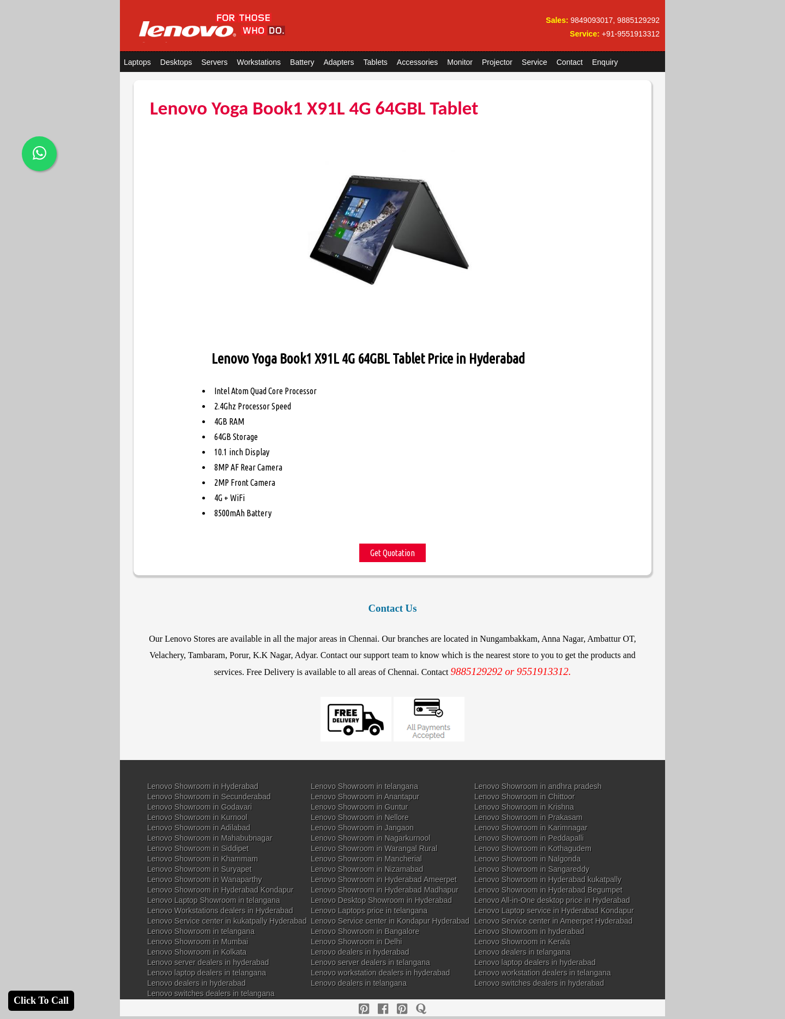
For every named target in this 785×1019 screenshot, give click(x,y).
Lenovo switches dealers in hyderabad (539, 983)
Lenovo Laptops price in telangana (369, 910)
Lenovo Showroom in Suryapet (199, 869)
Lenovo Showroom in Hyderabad (202, 786)
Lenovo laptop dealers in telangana (206, 972)
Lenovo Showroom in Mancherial (366, 858)
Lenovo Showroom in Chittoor (524, 796)
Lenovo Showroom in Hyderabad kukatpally (547, 879)
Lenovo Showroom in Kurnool (197, 817)
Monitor (460, 62)
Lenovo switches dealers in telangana (211, 993)
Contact (570, 62)
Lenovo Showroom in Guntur (359, 807)
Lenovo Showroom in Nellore (360, 817)
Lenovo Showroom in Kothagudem (532, 848)
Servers (214, 62)
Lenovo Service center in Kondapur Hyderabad (390, 921)
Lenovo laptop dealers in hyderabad (535, 962)
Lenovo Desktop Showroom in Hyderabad (381, 900)
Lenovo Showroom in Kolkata (196, 952)
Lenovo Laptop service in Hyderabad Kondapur (554, 910)
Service (534, 62)
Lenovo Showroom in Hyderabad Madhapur (384, 889)
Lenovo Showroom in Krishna (524, 807)
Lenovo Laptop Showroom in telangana (213, 900)
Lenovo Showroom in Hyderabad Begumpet (548, 889)
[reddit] (402, 1009)
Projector (497, 62)
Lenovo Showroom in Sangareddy (531, 869)
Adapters (338, 62)
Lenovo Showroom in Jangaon (362, 827)
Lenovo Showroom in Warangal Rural (374, 848)
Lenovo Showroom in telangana (364, 786)
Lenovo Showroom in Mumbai (197, 941)
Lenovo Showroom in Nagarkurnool (370, 838)
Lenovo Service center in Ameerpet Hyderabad (553, 921)
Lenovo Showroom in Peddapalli (529, 838)
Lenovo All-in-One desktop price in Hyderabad (552, 900)
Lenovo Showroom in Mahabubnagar (210, 838)
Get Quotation (392, 553)
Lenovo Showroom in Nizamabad (367, 869)
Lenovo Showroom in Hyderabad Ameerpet (384, 879)
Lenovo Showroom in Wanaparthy (204, 879)
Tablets (376, 62)
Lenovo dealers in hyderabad (360, 952)
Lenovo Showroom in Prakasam (528, 817)
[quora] (421, 1009)
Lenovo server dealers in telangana (370, 962)
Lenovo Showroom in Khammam (202, 858)
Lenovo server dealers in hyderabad (208, 962)
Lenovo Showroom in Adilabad (198, 827)
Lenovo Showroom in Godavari (199, 807)
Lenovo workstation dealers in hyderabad (380, 972)
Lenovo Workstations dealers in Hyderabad (220, 910)
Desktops (176, 62)
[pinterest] (364, 1009)
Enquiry (605, 62)
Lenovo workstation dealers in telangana (542, 972)
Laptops (137, 62)
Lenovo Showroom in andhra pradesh (538, 786)
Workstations (259, 62)
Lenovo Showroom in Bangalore (365, 931)
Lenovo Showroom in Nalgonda (527, 858)
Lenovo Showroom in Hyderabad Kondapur (220, 889)
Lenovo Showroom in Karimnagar (531, 827)
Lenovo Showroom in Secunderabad (209, 796)
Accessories (417, 62)
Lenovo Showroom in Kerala (522, 941)
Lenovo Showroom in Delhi (356, 941)
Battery (302, 62)
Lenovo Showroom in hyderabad (529, 931)
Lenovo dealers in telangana (522, 952)
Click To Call (41, 1000)
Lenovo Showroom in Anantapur (365, 796)
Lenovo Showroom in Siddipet (198, 848)
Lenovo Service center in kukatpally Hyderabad (227, 921)
